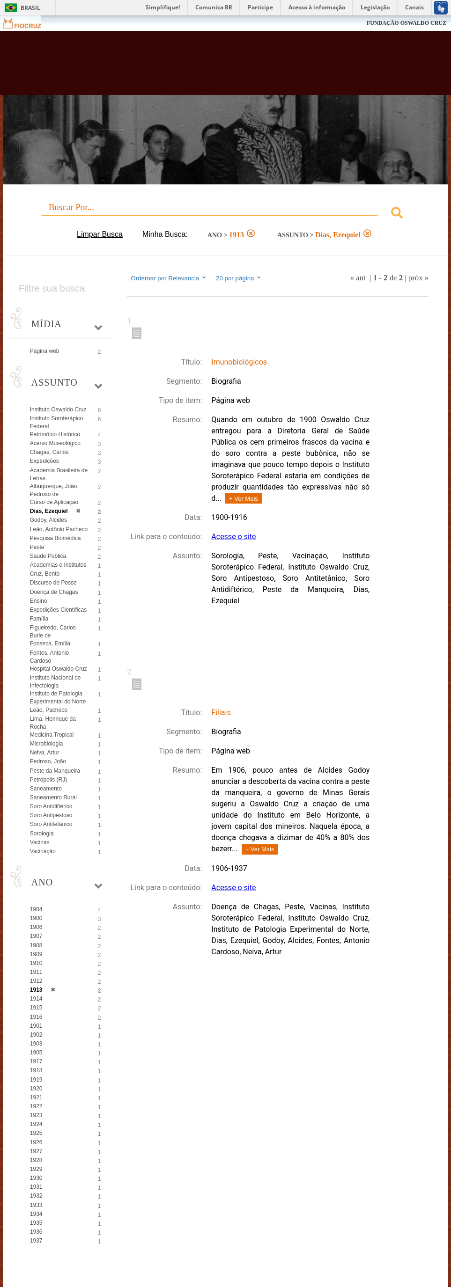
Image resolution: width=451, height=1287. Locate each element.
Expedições (44, 461)
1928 (36, 1160)
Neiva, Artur (44, 752)
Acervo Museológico (55, 443)
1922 (36, 1106)
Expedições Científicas (58, 610)
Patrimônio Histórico (55, 434)
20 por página (239, 278)
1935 (36, 1223)
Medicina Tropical (52, 734)
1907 (36, 936)
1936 (36, 1231)
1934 (36, 1214)
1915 (36, 1007)
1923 (36, 1115)
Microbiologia (46, 743)
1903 (36, 1043)
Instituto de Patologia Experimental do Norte (58, 697)
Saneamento (46, 788)
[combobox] (225, 214)
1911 (36, 972)
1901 (36, 1026)
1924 (36, 1124)
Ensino (38, 601)
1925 (36, 1133)
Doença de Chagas (54, 592)
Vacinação (43, 851)
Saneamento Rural (53, 797)
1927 (36, 1151)
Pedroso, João (48, 761)
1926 (36, 1142)
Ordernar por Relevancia (169, 278)
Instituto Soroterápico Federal (56, 422)
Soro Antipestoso (51, 815)
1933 (36, 1205)
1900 (36, 918)
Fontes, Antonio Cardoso (49, 657)
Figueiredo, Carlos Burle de (53, 631)
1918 (36, 1070)
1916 (36, 1017)
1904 (36, 909)
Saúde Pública (48, 556)
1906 (36, 927)
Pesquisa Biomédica (55, 538)
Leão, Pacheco (48, 710)
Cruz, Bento (44, 573)
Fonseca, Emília (50, 643)
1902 (36, 1034)
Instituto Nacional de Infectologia (55, 681)
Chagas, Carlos (49, 452)
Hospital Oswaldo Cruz (58, 668)
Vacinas (40, 842)
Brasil (30, 8)
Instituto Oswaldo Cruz (58, 409)
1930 (36, 1178)
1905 (36, 1052)
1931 (36, 1187)
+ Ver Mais (243, 498)
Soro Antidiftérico (51, 806)
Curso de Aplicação (54, 502)
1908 (36, 945)
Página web (44, 351)
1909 (36, 954)
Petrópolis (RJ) (48, 779)
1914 (36, 998)
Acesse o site (233, 536)
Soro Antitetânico (51, 824)
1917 (36, 1061)
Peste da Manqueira (55, 771)
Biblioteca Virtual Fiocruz (194, 66)
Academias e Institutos (58, 565)
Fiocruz (28, 23)
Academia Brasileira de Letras (59, 474)
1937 (36, 1240)
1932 (36, 1195)
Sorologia (42, 833)
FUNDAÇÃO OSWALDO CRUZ (406, 23)
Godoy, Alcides (48, 520)
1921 (36, 1097)
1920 (36, 1088)
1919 (36, 1079)
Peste (37, 547)
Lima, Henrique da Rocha (53, 723)
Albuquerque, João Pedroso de (53, 490)
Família (39, 618)
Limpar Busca (100, 234)
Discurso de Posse (53, 582)
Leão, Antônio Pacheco (59, 529)
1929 (36, 1169)
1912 (36, 981)
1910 (36, 963)
